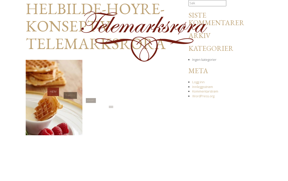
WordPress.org (203, 96)
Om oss (70, 102)
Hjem (53, 96)
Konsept (90, 108)
